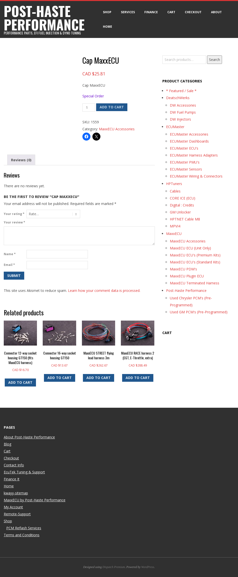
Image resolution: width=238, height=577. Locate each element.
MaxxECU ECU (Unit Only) (190, 248)
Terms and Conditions (21, 535)
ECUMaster (175, 126)
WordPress (147, 567)
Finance (151, 12)
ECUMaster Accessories (189, 134)
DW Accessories (183, 105)
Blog (7, 444)
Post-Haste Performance (186, 290)
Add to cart (112, 107)
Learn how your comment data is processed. (104, 290)
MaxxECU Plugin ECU (187, 276)
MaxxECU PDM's (183, 269)
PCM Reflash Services (23, 528)
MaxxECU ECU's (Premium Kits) (195, 255)
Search (214, 59)
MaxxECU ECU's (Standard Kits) (195, 262)
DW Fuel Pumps (183, 112)
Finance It (11, 479)
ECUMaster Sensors (186, 169)
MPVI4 (175, 226)
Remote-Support (17, 514)
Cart (171, 12)
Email (9, 265)
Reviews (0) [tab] (21, 160)
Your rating (14, 214)
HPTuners (174, 183)
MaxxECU (174, 233)
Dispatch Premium (113, 567)
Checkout (193, 12)
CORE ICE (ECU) (182, 198)
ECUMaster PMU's (185, 162)
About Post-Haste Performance (29, 437)
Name (10, 254)
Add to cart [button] (20, 382)
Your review (14, 222)
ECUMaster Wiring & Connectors (196, 176)
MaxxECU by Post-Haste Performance (34, 500)
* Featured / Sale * (181, 90)
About (216, 12)
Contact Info (14, 465)
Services (128, 12)
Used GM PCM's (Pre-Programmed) (199, 312)
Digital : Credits (182, 205)
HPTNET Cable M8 (185, 219)
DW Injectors (180, 119)
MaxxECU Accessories (117, 129)
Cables (175, 191)
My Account (13, 507)
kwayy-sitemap (16, 493)
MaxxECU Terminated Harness (194, 283)
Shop (107, 12)
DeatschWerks (178, 97)
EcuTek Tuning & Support (24, 472)
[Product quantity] (88, 107)
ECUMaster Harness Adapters (194, 155)
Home (107, 26)
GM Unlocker (180, 212)
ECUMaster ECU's (184, 148)
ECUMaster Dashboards (189, 141)
